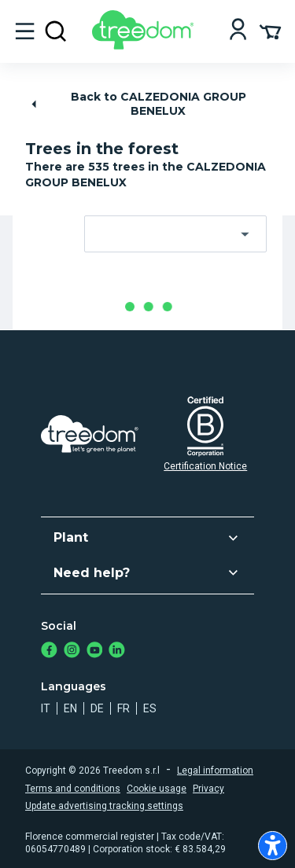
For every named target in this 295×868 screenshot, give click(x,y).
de (97, 708)
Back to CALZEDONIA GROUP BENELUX (136, 104)
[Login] (238, 31)
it (45, 708)
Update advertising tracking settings (104, 805)
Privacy (208, 788)
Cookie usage (156, 788)
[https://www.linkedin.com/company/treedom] (117, 651)
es (150, 708)
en (70, 708)
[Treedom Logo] (146, 45)
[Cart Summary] (270, 31)
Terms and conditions (72, 788)
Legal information (215, 770)
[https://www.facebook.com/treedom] (49, 651)
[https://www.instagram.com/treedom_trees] (72, 651)
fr (123, 708)
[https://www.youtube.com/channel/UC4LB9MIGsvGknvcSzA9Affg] (95, 651)
